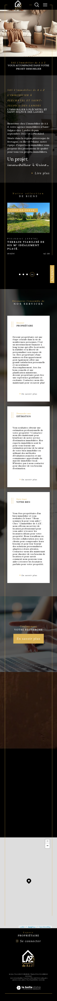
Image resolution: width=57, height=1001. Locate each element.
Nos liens (21, 980)
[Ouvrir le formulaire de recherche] (36, 4)
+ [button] (47, 841)
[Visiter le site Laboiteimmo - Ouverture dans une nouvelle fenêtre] (28, 991)
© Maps (31, 927)
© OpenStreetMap (44, 927)
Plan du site (28, 978)
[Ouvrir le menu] (45, 5)
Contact (52, 274)
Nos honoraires (16, 978)
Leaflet (22, 927)
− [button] (47, 846)
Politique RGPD (31, 980)
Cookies (42, 980)
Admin (14, 980)
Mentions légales (40, 978)
